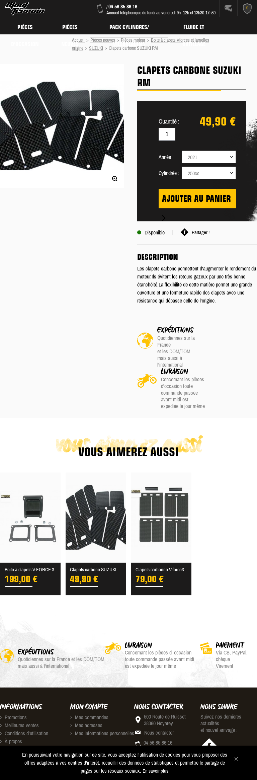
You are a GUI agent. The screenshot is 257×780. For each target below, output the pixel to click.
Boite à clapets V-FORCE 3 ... (29, 536)
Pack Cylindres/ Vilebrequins (133, 25)
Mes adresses (86, 692)
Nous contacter (159, 699)
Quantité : (169, 121)
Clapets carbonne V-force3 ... (161, 536)
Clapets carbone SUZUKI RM (94, 536)
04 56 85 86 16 (122, 6)
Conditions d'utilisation (24, 700)
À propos (11, 708)
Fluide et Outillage (200, 25)
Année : (166, 157)
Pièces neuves (73, 25)
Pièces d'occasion (26, 25)
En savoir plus (155, 771)
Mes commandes (89, 683)
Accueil (78, 40)
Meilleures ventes (19, 692)
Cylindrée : (169, 173)
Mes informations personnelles (102, 700)
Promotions (13, 683)
